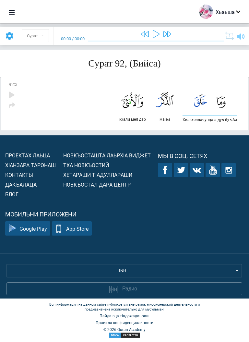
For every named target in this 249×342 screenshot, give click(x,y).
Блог (11, 194)
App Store (72, 229)
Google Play (27, 229)
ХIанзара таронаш (30, 165)
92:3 (13, 84)
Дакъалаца (21, 184)
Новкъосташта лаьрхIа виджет (107, 155)
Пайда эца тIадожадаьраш (124, 315)
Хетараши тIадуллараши (97, 174)
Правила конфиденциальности (124, 322)
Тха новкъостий (86, 165)
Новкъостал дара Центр (97, 184)
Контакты (19, 174)
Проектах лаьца (27, 155)
